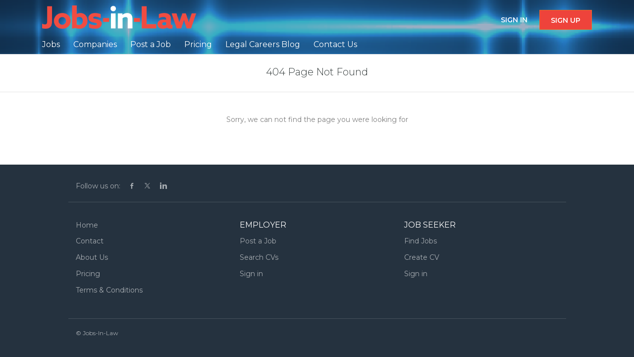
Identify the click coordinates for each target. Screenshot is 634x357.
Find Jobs (420, 241)
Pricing (88, 273)
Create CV (421, 257)
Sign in (514, 19)
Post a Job (258, 241)
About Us (92, 257)
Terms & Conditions (109, 290)
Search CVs (259, 257)
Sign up (566, 20)
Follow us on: (98, 185)
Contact (90, 241)
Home (87, 225)
